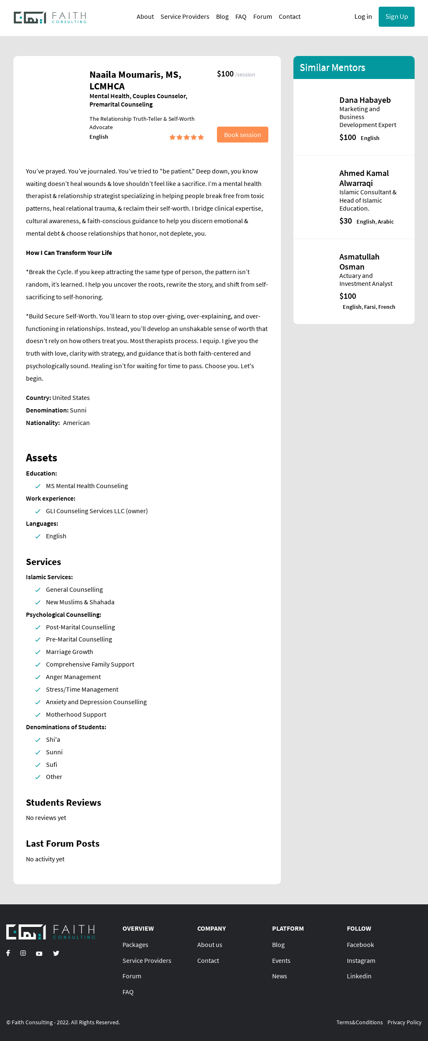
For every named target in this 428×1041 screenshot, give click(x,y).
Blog (220, 16)
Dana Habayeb (365, 99)
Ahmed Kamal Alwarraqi (364, 178)
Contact (287, 16)
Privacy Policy (404, 1022)
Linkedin (359, 976)
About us (209, 944)
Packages (135, 944)
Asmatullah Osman (359, 261)
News (279, 976)
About (142, 16)
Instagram (361, 960)
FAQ (238, 16)
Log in (363, 16)
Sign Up (396, 16)
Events (281, 960)
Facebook (360, 944)
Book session (242, 134)
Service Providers (182, 16)
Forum (260, 16)
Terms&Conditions (359, 1022)
